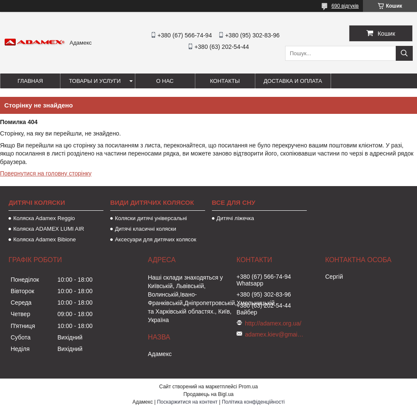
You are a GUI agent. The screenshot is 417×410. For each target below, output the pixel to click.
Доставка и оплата (293, 81)
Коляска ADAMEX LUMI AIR (48, 229)
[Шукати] (404, 53)
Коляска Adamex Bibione (44, 239)
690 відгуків (345, 6)
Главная (30, 81)
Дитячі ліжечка (235, 218)
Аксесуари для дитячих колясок (155, 239)
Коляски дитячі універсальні (151, 218)
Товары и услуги (95, 81)
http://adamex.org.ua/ (273, 323)
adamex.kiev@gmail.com (275, 334)
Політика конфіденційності (253, 402)
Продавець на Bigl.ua (208, 394)
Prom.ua (248, 387)
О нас (165, 81)
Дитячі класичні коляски (145, 229)
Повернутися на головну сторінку (45, 173)
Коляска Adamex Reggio (44, 218)
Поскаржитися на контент (187, 402)
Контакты (225, 81)
